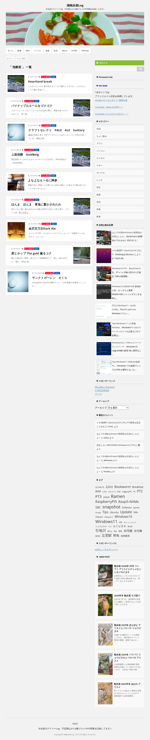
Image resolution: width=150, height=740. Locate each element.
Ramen (118, 496)
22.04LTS (99, 487)
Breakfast (137, 487)
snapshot (111, 507)
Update (126, 512)
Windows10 (123, 516)
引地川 (100, 530)
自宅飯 (128, 531)
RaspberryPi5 (106, 501)
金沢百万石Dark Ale (42, 228)
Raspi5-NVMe (128, 501)
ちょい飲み (45, 77)
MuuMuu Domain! (105, 387)
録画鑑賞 (125, 535)
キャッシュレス (130, 522)
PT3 (98, 496)
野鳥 (116, 535)
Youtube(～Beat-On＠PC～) (109, 107)
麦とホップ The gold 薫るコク (31, 253)
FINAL (110, 426)
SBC (98, 507)
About (64, 50)
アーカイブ (101, 407)
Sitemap (85, 50)
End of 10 (112, 492)
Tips (105, 512)
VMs (135, 512)
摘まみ (109, 531)
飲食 (19, 50)
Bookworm (122, 487)
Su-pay (98, 512)
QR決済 (106, 497)
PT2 (140, 491)
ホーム (10, 50)
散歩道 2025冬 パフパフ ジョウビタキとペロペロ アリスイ (127, 657)
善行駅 (130, 526)
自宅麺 (138, 530)
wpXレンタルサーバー (106, 549)
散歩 (115, 531)
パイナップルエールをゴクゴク (31, 106)
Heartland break (40, 81)
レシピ (100, 180)
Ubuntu (114, 512)
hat (119, 491)
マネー (100, 165)
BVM (98, 491)
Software (127, 507)
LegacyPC (127, 491)
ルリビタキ (119, 526)
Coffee (104, 492)
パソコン (37, 50)
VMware (99, 517)
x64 (120, 522)
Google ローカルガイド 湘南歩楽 (111, 100)
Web (28, 50)
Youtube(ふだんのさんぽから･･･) (111, 113)
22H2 (109, 487)
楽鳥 (120, 531)
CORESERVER (102, 390)
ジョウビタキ (101, 526)
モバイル (101, 172)
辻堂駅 (107, 535)
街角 (99, 209)
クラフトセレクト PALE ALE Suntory (56, 130)
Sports (136, 507)
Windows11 (106, 521)
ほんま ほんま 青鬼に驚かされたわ (36, 204)
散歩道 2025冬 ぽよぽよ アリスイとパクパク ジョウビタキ (127, 628)
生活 (56, 50)
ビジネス (101, 158)
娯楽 (48, 50)
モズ (109, 526)
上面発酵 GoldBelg (25, 155)
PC (134, 491)
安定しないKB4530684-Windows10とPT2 (116, 445)
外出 (99, 187)
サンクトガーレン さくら (49, 278)
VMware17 (108, 517)
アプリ (100, 143)
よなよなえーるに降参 (42, 180)
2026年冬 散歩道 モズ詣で (127, 595)
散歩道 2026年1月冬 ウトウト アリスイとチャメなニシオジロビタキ (127, 569)
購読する (102, 62)
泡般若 (53, 77)
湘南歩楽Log (75, 5)
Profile (74, 50)
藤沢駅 (97, 536)
